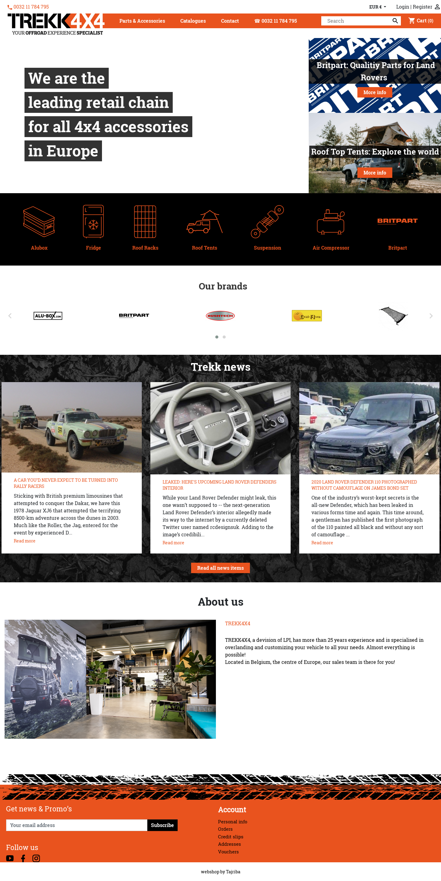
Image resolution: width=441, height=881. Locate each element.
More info (375, 92)
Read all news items (220, 568)
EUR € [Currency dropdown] (376, 7)
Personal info (232, 821)
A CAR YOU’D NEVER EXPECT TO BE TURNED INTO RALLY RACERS (66, 483)
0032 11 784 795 (31, 6)
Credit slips (230, 836)
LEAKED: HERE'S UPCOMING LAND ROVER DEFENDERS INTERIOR (220, 485)
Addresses (229, 844)
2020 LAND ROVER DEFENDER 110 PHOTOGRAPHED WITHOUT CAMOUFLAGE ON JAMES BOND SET (364, 485)
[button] (142, 21)
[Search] (361, 20)
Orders (225, 829)
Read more (25, 541)
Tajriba (233, 872)
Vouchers (228, 851)
